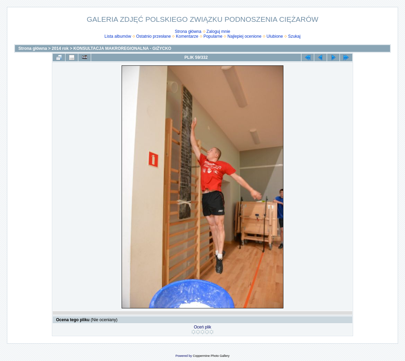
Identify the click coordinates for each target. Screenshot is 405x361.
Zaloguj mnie (218, 31)
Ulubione (274, 36)
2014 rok (60, 48)
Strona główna (188, 31)
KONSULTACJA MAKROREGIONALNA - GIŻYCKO (122, 48)
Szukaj (294, 36)
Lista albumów (118, 36)
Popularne (212, 36)
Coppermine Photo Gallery (211, 356)
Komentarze (187, 36)
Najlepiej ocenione (245, 36)
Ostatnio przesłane (153, 36)
